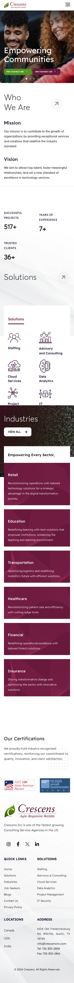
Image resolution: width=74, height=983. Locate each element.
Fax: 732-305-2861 (48, 953)
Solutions (47, 859)
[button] (26, 78)
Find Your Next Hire (18, 72)
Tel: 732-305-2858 (49, 948)
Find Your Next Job (46, 72)
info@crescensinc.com (51, 943)
